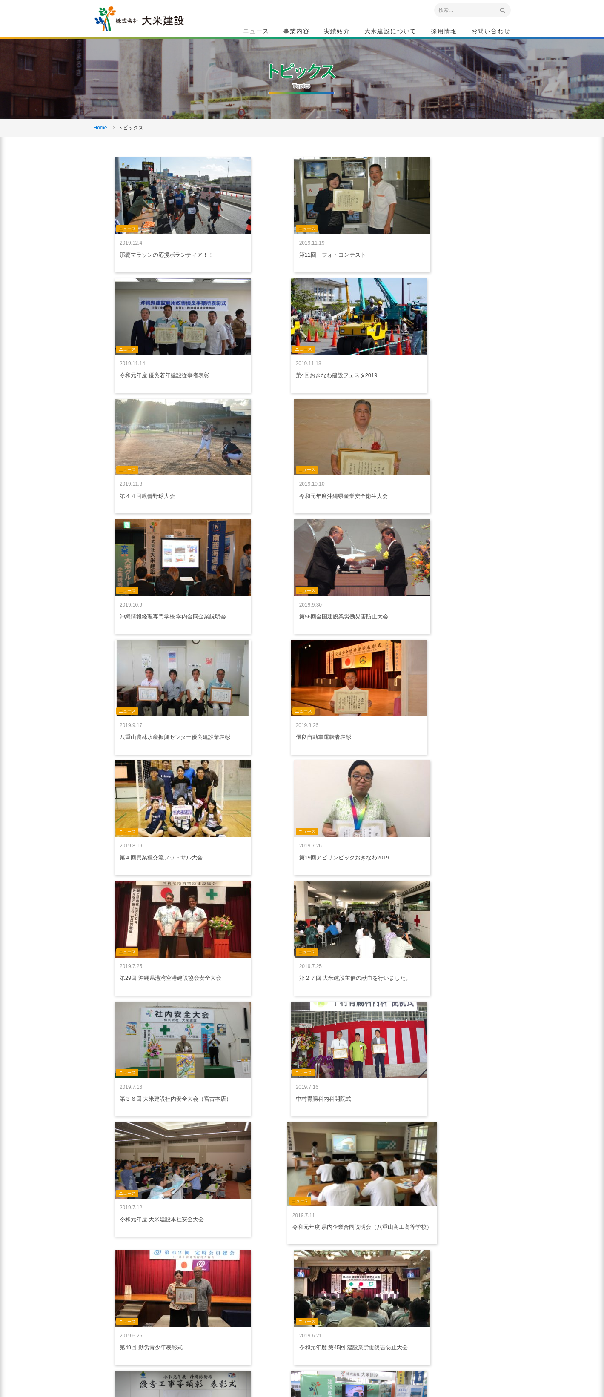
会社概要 (373, 1321)
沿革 (368, 1331)
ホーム (227, 1282)
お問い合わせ (490, 32)
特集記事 (373, 1293)
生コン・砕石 (310, 1312)
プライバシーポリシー (245, 1311)
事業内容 (296, 32)
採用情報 (444, 32)
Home (100, 156)
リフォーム (307, 1331)
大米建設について (390, 32)
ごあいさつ (375, 1302)
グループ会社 (378, 1350)
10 (349, 1206)
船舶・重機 (307, 1321)
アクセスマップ (130, 1340)
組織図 (370, 1340)
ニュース (256, 32)
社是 (368, 1312)
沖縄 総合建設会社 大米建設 (153, 28)
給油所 (302, 1340)
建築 (300, 1302)
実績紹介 (337, 32)
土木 (300, 1293)
